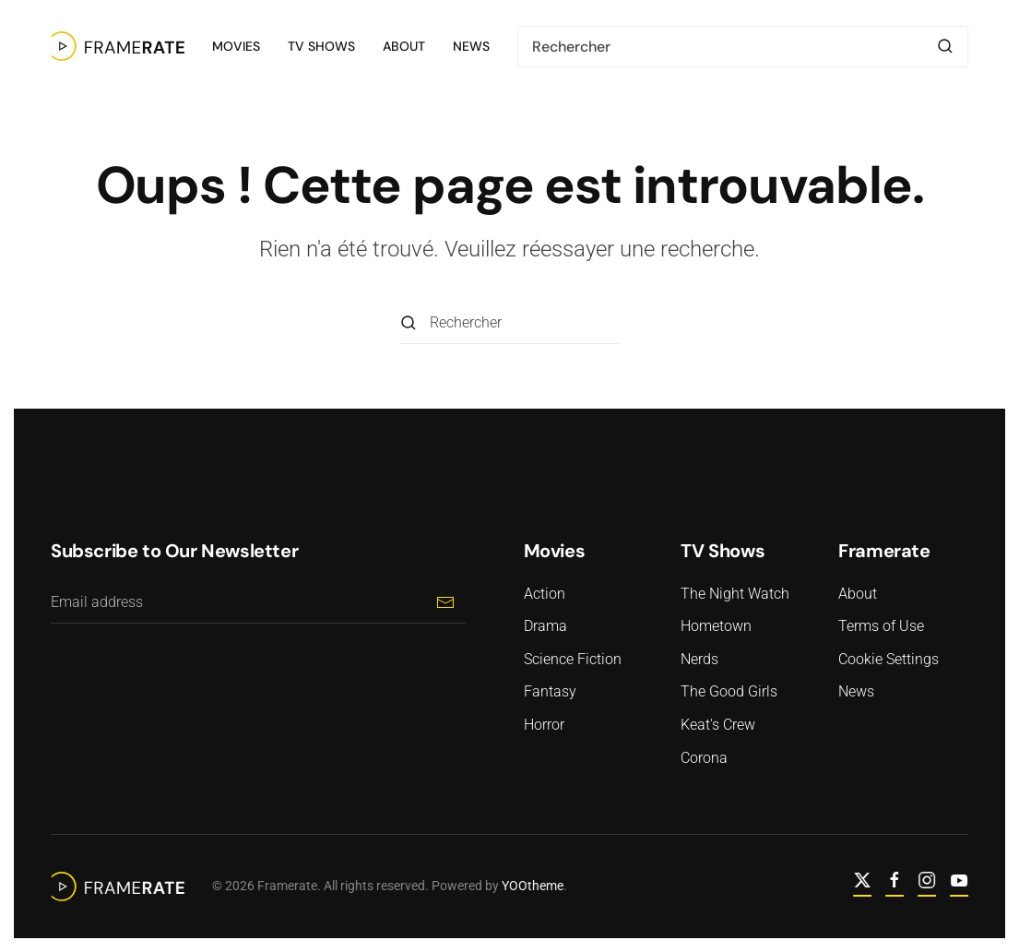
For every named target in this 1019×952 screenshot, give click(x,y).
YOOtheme (531, 885)
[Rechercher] (742, 46)
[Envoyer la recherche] (945, 46)
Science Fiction (573, 659)
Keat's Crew (718, 724)
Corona (704, 758)
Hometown (716, 626)
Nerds (699, 659)
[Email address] (258, 603)
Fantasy (550, 691)
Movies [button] (236, 46)
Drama (545, 626)
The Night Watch (735, 593)
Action (544, 593)
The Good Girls (729, 691)
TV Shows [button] (321, 46)
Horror (544, 724)
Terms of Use (881, 626)
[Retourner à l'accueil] (117, 46)
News (471, 46)
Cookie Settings (888, 659)
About (404, 46)
